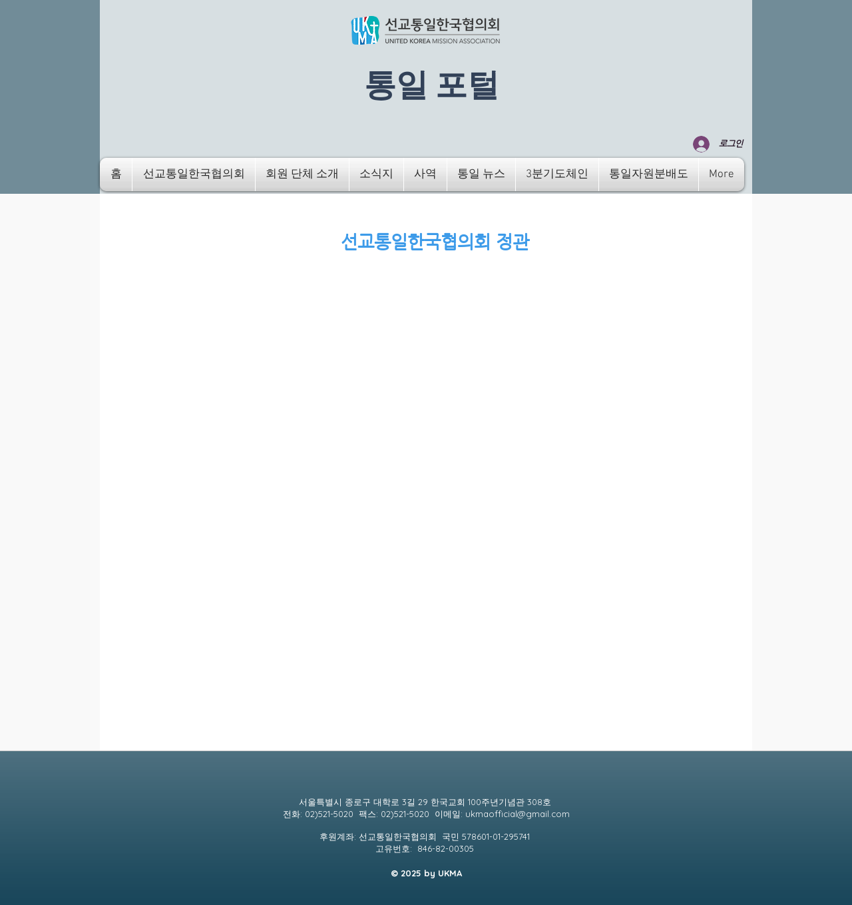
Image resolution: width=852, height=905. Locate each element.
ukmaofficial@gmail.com (517, 813)
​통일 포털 (431, 86)
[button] (193, 174)
